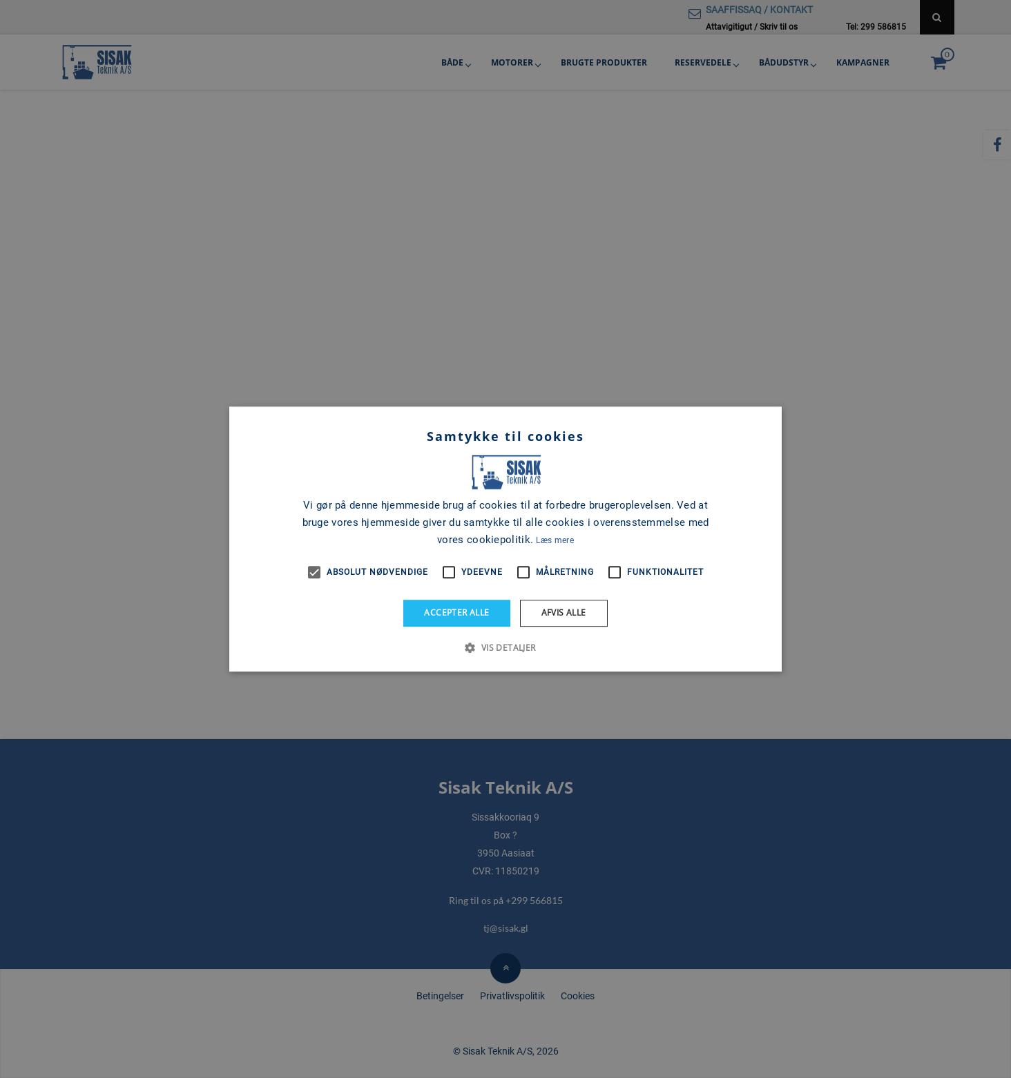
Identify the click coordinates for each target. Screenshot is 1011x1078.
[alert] (505, 539)
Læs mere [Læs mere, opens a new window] (554, 540)
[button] (505, 647)
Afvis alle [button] (563, 612)
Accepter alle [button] (456, 612)
